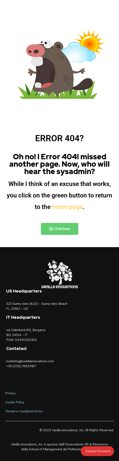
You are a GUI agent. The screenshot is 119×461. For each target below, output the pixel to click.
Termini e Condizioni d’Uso (24, 411)
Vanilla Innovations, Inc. (68, 430)
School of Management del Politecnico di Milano (62, 449)
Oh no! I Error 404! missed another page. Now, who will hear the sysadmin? (59, 164)
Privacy (10, 393)
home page (67, 206)
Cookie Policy (14, 402)
